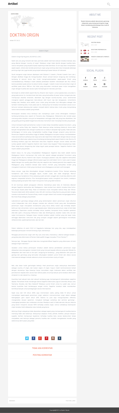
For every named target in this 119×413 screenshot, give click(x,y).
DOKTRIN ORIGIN (95, 42)
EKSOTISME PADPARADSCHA (98, 49)
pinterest (85, 85)
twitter (95, 78)
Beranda (12, 401)
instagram (104, 85)
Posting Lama (70, 401)
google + (104, 78)
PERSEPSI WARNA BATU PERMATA (100, 57)
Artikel (13, 4)
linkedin (95, 85)
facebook (85, 78)
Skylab (63, 410)
